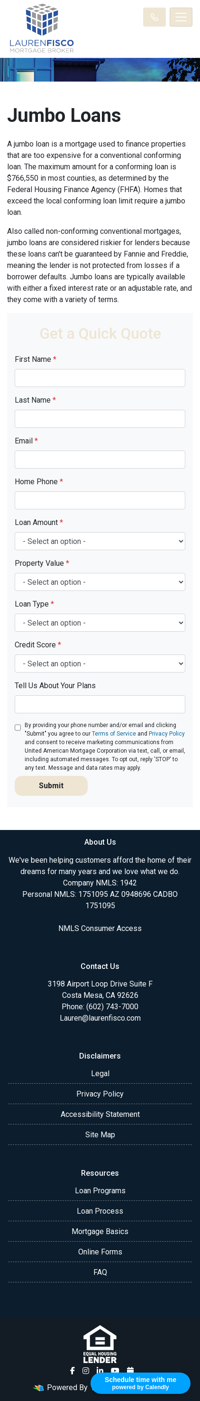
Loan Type (34, 603)
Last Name (35, 400)
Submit (51, 785)
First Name (35, 359)
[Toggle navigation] (181, 17)
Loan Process (100, 1211)
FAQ (100, 1272)
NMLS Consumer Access (100, 928)
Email (26, 440)
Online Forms (100, 1251)
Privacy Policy (167, 733)
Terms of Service (114, 733)
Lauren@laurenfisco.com (100, 1018)
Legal (100, 1073)
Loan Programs (100, 1190)
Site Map (100, 1134)
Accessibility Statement (100, 1114)
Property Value (42, 563)
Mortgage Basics (100, 1231)
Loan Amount (39, 522)
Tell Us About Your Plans (55, 685)
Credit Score (38, 644)
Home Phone (39, 481)
